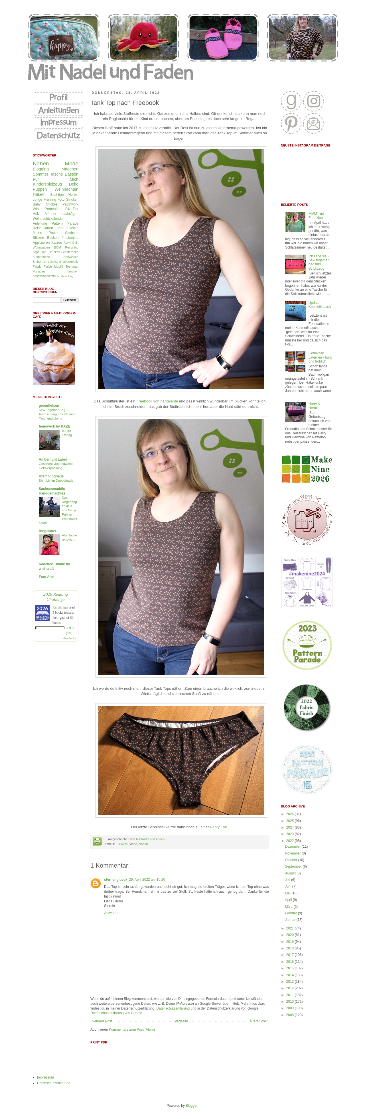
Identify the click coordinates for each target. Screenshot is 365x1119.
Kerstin (57, 607)
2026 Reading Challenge (55, 597)
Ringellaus (47, 531)
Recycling (71, 247)
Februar (291, 913)
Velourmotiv (70, 261)
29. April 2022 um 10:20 (147, 880)
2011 (290, 995)
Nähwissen (70, 257)
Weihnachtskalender (48, 219)
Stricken (72, 200)
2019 (290, 942)
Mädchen (70, 169)
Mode (133, 844)
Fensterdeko (69, 252)
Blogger (191, 1106)
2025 (290, 821)
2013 (290, 982)
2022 (290, 841)
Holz (36, 214)
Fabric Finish (42, 266)
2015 (290, 968)
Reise (37, 228)
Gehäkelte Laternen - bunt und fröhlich (320, 357)
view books (69, 638)
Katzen (56, 243)
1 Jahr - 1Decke (66, 228)
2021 (290, 928)
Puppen (40, 189)
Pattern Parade (65, 223)
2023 (290, 834)
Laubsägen (70, 214)
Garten (47, 228)
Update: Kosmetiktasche (320, 307)
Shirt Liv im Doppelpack (56, 480)
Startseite (181, 1021)
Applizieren (41, 243)
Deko (73, 184)
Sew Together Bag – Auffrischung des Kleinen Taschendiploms (57, 414)
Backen (52, 238)
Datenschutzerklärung (173, 1008)
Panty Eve (218, 827)
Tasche (56, 174)
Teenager (72, 266)
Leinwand (54, 261)
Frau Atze (46, 577)
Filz (68, 209)
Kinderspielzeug (47, 184)
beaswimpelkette (44, 276)
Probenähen (54, 209)
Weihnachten (66, 189)
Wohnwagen (41, 247)
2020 (290, 935)
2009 (290, 1008)
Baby (36, 204)
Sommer (40, 174)
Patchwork (70, 204)
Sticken (38, 238)
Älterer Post (258, 1021)
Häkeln (39, 194)
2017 (290, 955)
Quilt (75, 242)
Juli (288, 880)
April (289, 900)
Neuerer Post (102, 1021)
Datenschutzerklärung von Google (116, 1013)
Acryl (67, 242)
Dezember (293, 847)
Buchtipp (57, 195)
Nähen (143, 844)
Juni (288, 886)
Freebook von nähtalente (157, 401)
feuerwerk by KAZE (54, 426)
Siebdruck (39, 261)
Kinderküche (41, 257)
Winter (38, 209)
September (294, 866)
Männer (50, 214)
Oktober (291, 860)
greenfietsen (49, 406)
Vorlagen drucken (55, 271)
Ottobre (51, 204)
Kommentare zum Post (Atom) (132, 1029)
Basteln (71, 174)
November (293, 853)
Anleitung (40, 223)
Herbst (73, 195)
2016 (290, 962)
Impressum (45, 1077)
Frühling (50, 200)
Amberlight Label (53, 459)
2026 (290, 814)
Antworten (111, 913)
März (289, 907)
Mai (288, 893)
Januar (290, 920)
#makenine (70, 238)
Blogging (41, 169)
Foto (61, 200)
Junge (37, 200)
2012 (290, 988)
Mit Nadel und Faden (150, 839)
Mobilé (58, 266)
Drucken (54, 252)
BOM (57, 247)
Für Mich (122, 844)
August (291, 873)
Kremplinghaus (51, 476)
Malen (37, 233)
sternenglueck (115, 880)
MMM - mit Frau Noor (317, 216)
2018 (290, 948)
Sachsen (71, 233)
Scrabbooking (64, 276)
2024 (290, 827)
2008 (290, 1015)
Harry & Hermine (315, 406)
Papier (54, 233)
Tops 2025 (40, 252)
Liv (155, 128)
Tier (75, 209)
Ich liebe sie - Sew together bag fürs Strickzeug (319, 262)
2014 (290, 975)
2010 (290, 1002)
